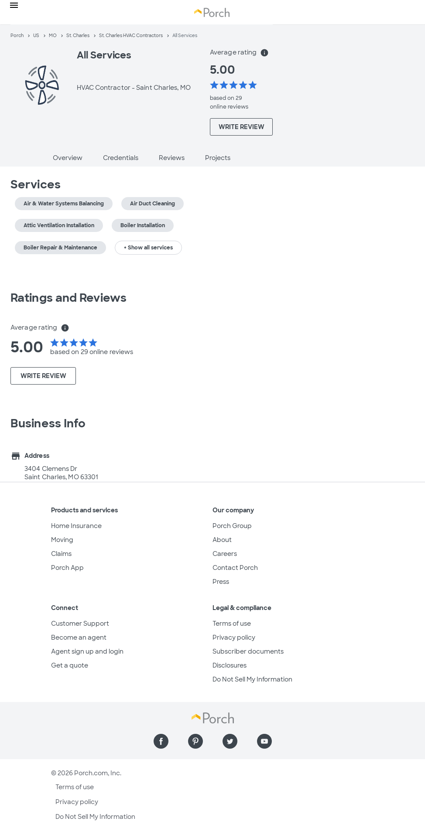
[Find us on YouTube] (264, 741)
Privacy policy (233, 637)
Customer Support (80, 623)
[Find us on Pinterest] (195, 741)
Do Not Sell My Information (252, 679)
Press (220, 582)
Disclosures (229, 665)
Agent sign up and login (87, 651)
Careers (224, 554)
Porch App (67, 568)
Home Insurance (76, 526)
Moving (62, 540)
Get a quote (69, 665)
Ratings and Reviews (68, 297)
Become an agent (78, 637)
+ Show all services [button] (148, 247)
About (222, 540)
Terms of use (231, 623)
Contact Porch (235, 568)
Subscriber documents (248, 651)
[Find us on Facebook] (161, 741)
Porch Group (232, 526)
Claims (61, 554)
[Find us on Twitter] (230, 741)
